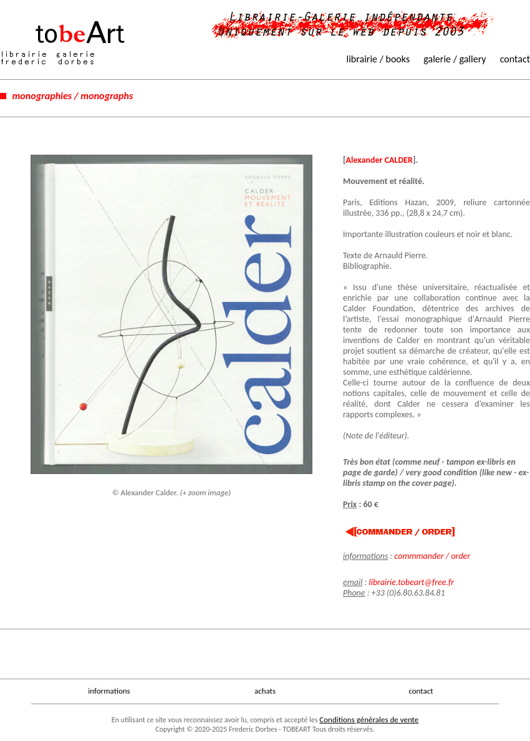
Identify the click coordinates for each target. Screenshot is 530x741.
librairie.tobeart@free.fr (411, 582)
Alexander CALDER (379, 160)
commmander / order (432, 556)
